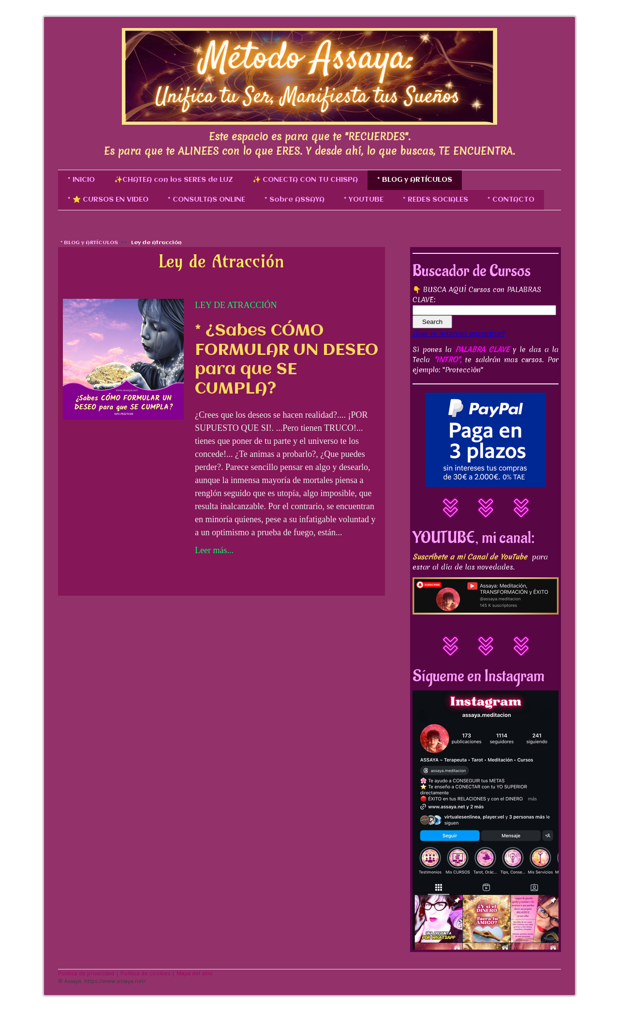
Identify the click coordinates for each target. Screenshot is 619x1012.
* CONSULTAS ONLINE (206, 200)
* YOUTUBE (363, 200)
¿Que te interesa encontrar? (459, 333)
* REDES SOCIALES (435, 200)
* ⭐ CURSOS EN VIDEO (108, 200)
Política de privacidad (86, 973)
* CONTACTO (510, 200)
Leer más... (214, 550)
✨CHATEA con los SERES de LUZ (173, 180)
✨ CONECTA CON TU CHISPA (305, 180)
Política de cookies (145, 973)
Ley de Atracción (236, 305)
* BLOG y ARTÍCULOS (414, 180)
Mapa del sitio (195, 973)
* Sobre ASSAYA (294, 200)
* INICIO (81, 180)
